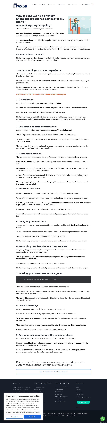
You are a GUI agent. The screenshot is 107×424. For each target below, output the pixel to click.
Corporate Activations (61, 386)
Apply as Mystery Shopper (83, 396)
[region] (23, 406)
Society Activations (60, 399)
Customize (14, 416)
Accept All (32, 416)
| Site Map (82, 417)
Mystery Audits (38, 389)
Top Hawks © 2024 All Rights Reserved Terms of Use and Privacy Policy (49, 417)
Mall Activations (59, 397)
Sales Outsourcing (39, 387)
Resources (61, 4)
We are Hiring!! (84, 4)
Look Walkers (59, 389)
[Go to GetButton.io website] (103, 422)
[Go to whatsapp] (102, 418)
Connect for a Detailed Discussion (53, 372)
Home (34, 4)
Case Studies (80, 394)
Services (42, 4)
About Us (51, 4)
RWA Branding (59, 391)
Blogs (77, 387)
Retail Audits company (54, 362)
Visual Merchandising (40, 391)
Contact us (72, 4)
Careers (78, 389)
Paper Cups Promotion (61, 395)
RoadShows (58, 393)
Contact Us (79, 391)
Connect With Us (83, 401)
